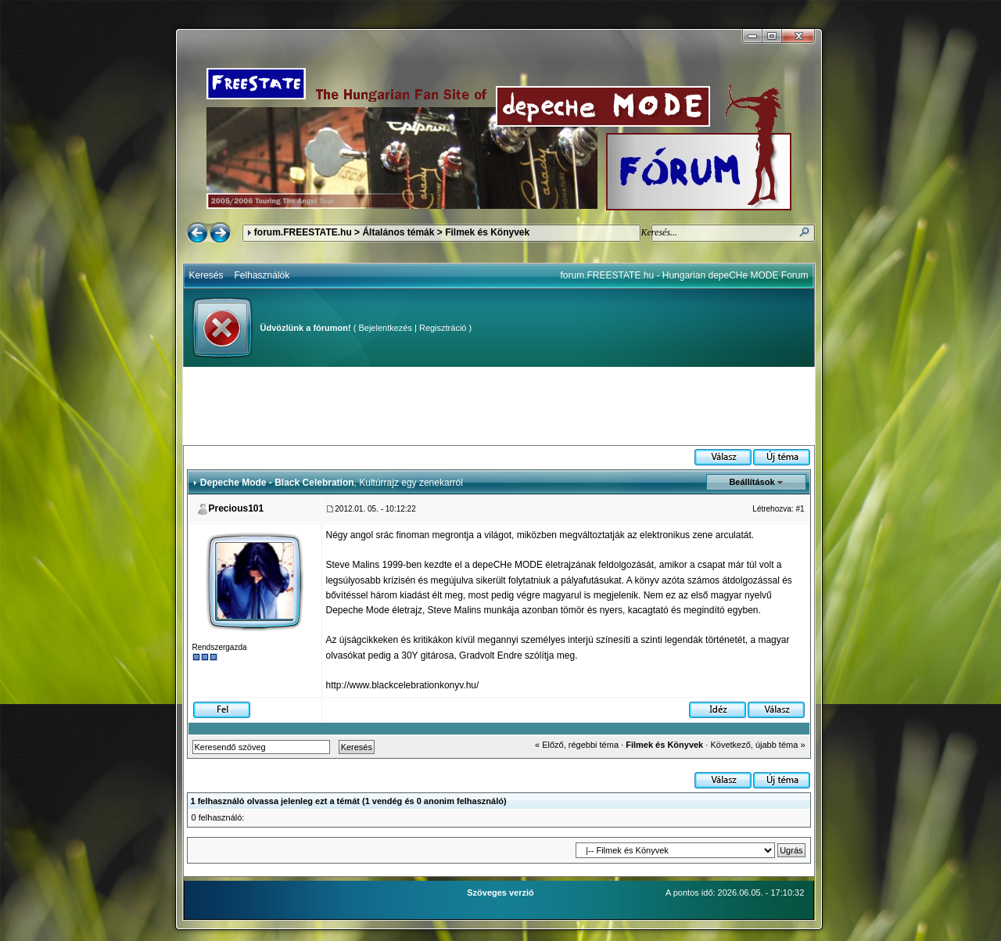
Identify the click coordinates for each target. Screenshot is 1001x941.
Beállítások (751, 482)
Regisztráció (443, 327)
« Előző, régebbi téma (577, 744)
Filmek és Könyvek (487, 232)
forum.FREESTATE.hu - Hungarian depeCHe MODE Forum (685, 275)
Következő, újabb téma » (757, 744)
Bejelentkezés (385, 327)
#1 (799, 509)
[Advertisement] (499, 406)
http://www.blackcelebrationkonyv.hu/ (402, 685)
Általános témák (398, 232)
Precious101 (236, 508)
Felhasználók (262, 275)
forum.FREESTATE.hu (303, 232)
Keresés (206, 275)
